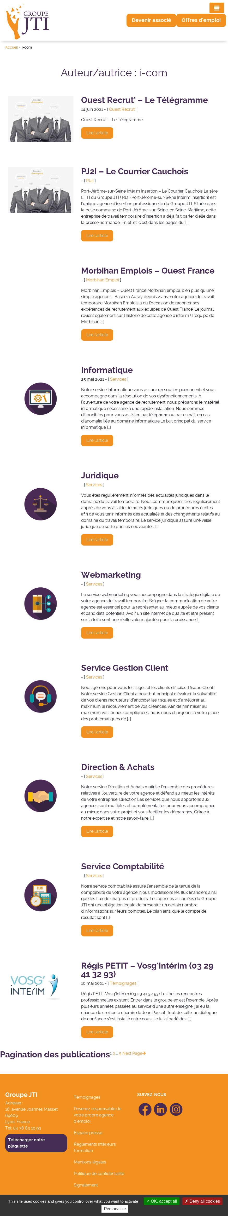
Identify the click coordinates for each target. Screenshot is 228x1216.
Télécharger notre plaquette (26, 1143)
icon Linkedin (161, 1105)
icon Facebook (145, 1105)
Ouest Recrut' (122, 109)
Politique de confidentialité (99, 1173)
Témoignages (123, 983)
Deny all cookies (202, 1201)
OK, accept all (161, 1201)
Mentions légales (90, 1162)
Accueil (11, 47)
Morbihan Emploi (102, 279)
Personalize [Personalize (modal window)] (115, 1209)
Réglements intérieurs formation (95, 1147)
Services (118, 379)
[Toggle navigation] (216, 8)
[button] (151, 20)
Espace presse (88, 1132)
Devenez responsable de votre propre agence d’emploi (97, 1115)
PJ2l (90, 180)
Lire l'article (97, 132)
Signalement (86, 1185)
